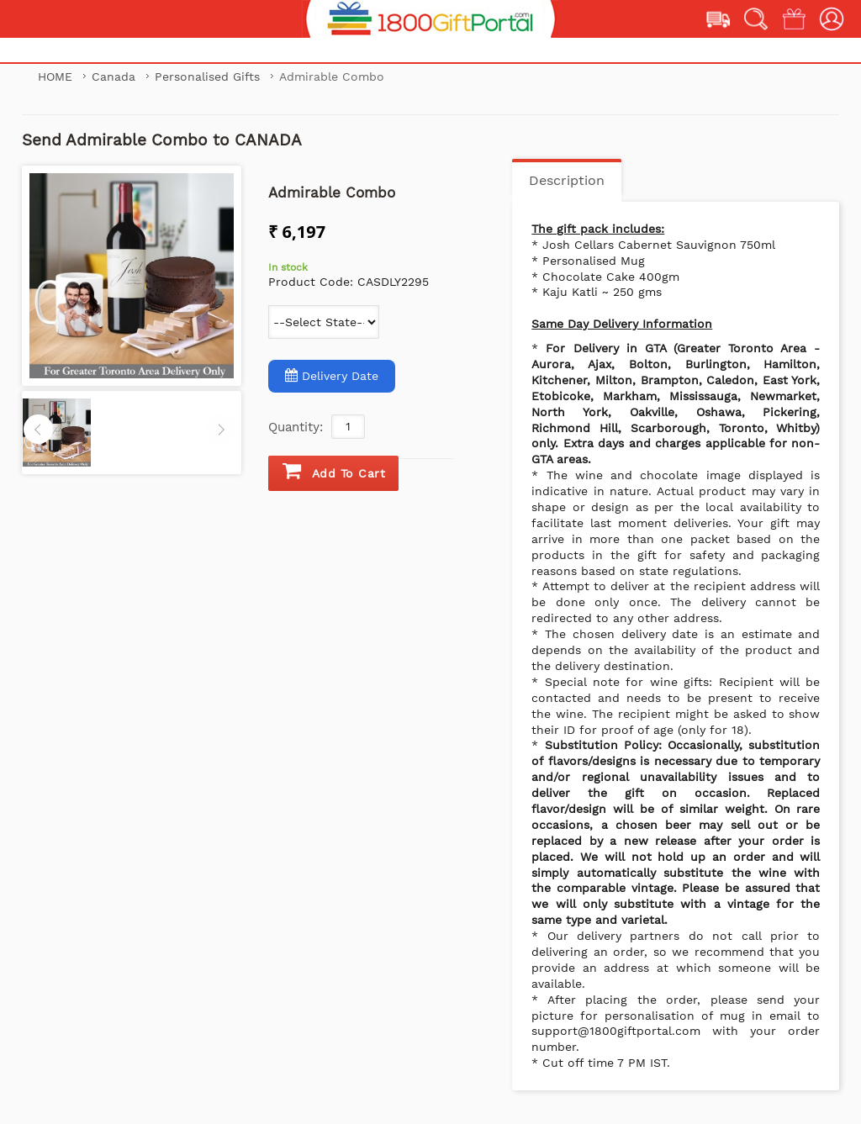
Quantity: (295, 427)
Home (55, 76)
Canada (116, 76)
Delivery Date (331, 375)
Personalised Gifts (209, 76)
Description (567, 180)
